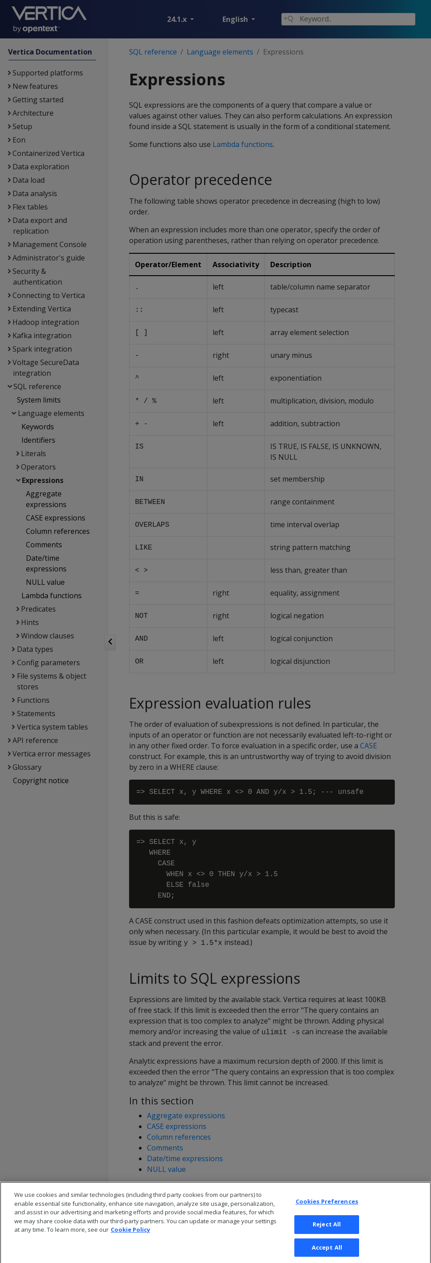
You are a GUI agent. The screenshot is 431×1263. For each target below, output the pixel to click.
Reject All (327, 1233)
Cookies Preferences (327, 1210)
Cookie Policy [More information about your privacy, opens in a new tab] (130, 1238)
